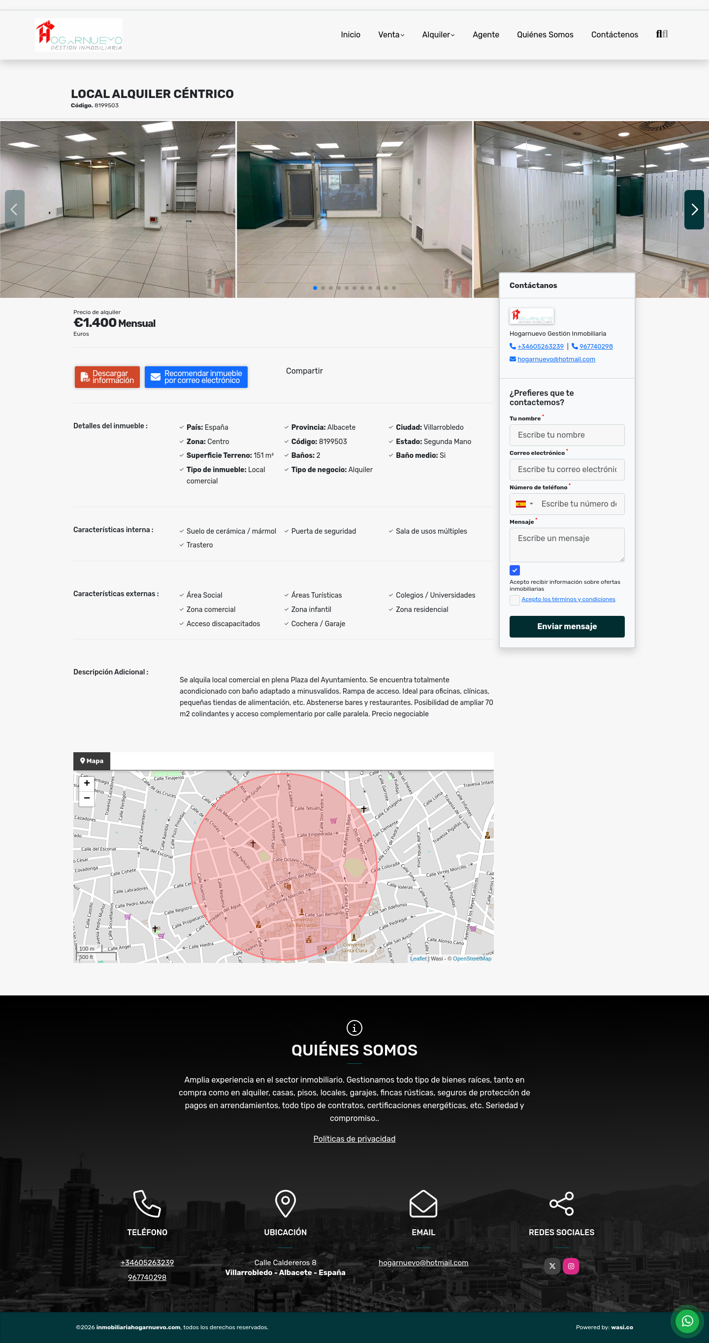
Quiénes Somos (545, 34)
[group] (117, 209)
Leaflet (418, 958)
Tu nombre (527, 418)
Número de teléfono (540, 487)
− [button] (87, 799)
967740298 (596, 346)
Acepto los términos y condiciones (568, 599)
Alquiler (436, 34)
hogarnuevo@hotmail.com (556, 359)
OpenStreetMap (472, 958)
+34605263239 (540, 346)
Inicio (350, 34)
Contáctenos (615, 34)
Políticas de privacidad (355, 1139)
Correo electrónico (539, 452)
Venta (388, 34)
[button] (315, 288)
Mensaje (523, 521)
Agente (486, 34)
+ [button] (87, 784)
